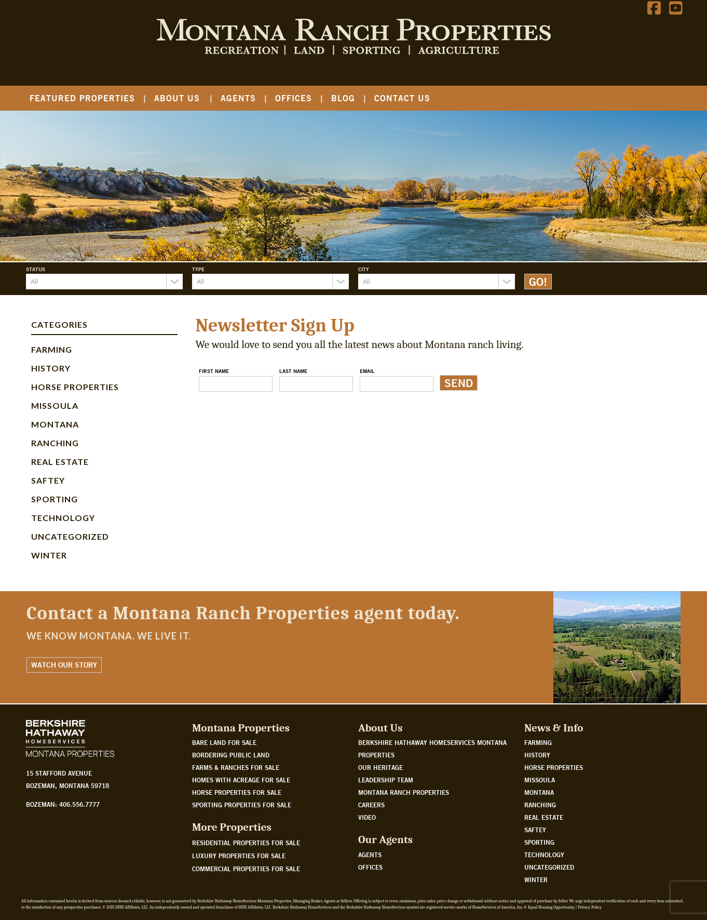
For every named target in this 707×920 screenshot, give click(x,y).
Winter (49, 555)
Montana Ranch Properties (403, 792)
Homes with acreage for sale (241, 780)
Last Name (293, 371)
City (363, 269)
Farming (51, 349)
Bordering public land (230, 755)
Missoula (54, 405)
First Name (214, 371)
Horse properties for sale (236, 792)
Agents (238, 97)
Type (198, 269)
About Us (177, 97)
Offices (293, 97)
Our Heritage (380, 767)
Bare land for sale (224, 742)
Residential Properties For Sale (246, 842)
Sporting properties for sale (241, 805)
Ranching (55, 443)
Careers (371, 805)
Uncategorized (70, 536)
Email (367, 371)
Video (367, 817)
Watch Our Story (64, 665)
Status (35, 269)
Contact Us (402, 97)
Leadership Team (385, 780)
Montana (55, 424)
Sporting (54, 499)
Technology (63, 518)
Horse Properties (75, 387)
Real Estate (60, 461)
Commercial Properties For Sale (246, 868)
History (51, 368)
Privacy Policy (589, 907)
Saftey (48, 480)
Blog (343, 97)
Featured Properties (82, 97)
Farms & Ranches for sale (235, 767)
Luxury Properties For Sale (238, 855)
